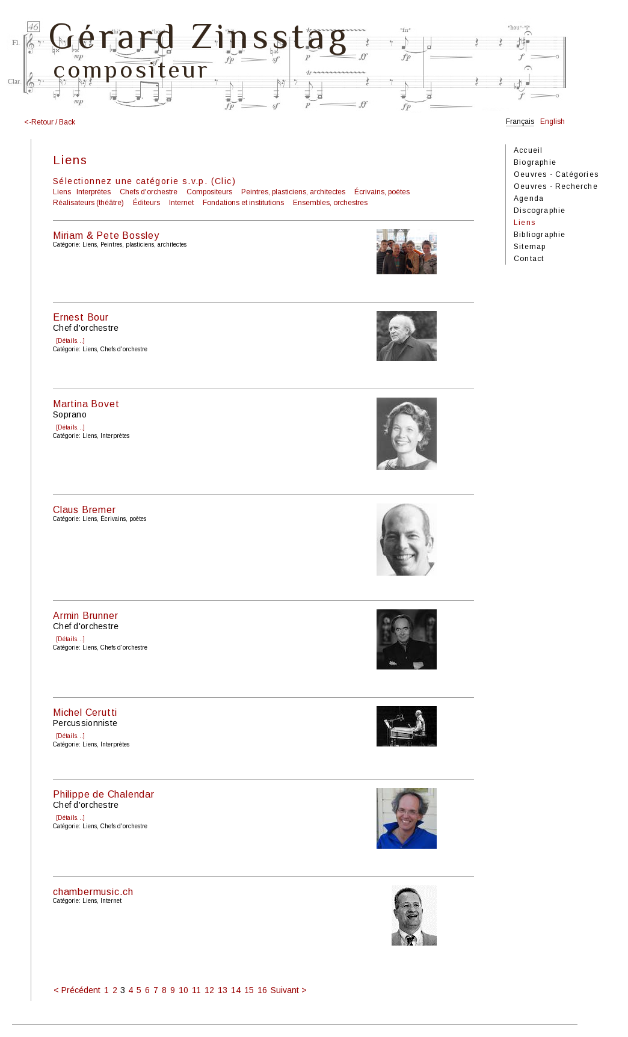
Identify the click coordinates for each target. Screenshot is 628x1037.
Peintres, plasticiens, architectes (293, 192)
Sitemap (530, 246)
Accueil (528, 150)
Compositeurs (209, 192)
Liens (62, 192)
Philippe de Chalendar (104, 794)
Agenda (529, 198)
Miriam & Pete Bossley (106, 235)
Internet (181, 202)
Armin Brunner (85, 616)
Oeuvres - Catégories (556, 174)
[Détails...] (70, 340)
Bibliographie (540, 234)
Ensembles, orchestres (330, 202)
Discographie (539, 210)
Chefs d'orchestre (148, 192)
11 (196, 990)
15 (249, 990)
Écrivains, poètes (382, 192)
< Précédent (77, 990)
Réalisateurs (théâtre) (88, 202)
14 (236, 990)
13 (222, 990)
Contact (529, 258)
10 (183, 990)
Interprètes (93, 192)
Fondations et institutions (243, 202)
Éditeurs (146, 202)
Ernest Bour (81, 317)
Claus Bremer (84, 510)
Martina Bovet (86, 404)
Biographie (535, 162)
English (552, 121)
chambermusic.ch (93, 892)
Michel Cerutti (85, 712)
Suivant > (289, 990)
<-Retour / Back (49, 122)
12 (209, 990)
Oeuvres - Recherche (556, 186)
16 (262, 990)
